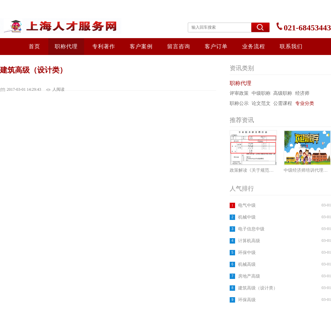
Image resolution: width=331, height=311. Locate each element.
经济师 (302, 93)
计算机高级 (249, 240)
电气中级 (247, 205)
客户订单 (216, 46)
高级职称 (282, 93)
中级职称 (261, 93)
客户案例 (141, 46)
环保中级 (247, 252)
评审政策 (239, 93)
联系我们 (291, 46)
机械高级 (247, 264)
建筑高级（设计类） (258, 287)
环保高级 (247, 299)
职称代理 (66, 46)
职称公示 (239, 103)
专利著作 (103, 46)
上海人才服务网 (65, 26)
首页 (34, 46)
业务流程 (253, 46)
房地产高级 (249, 276)
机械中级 (247, 217)
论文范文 (261, 103)
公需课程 (282, 103)
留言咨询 (178, 46)
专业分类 (304, 103)
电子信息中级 (251, 228)
